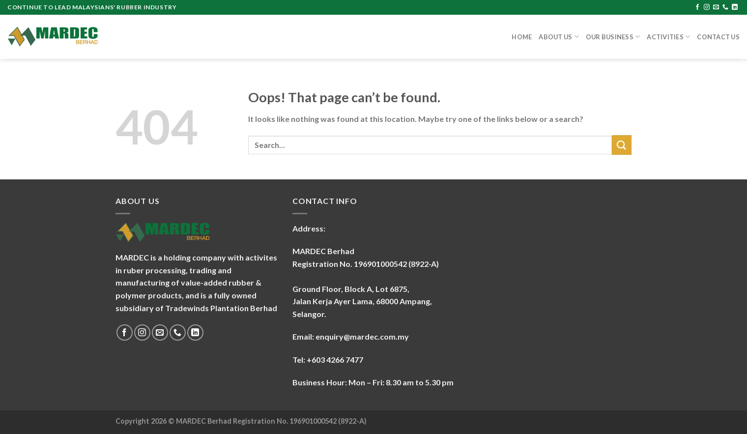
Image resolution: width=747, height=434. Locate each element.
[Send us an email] (716, 7)
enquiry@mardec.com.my (362, 336)
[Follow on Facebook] (697, 7)
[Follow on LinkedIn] (735, 7)
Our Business (613, 36)
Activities (668, 36)
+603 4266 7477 (335, 359)
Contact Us (718, 37)
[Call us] (725, 7)
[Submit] (622, 144)
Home (522, 37)
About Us (559, 36)
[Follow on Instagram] (707, 7)
